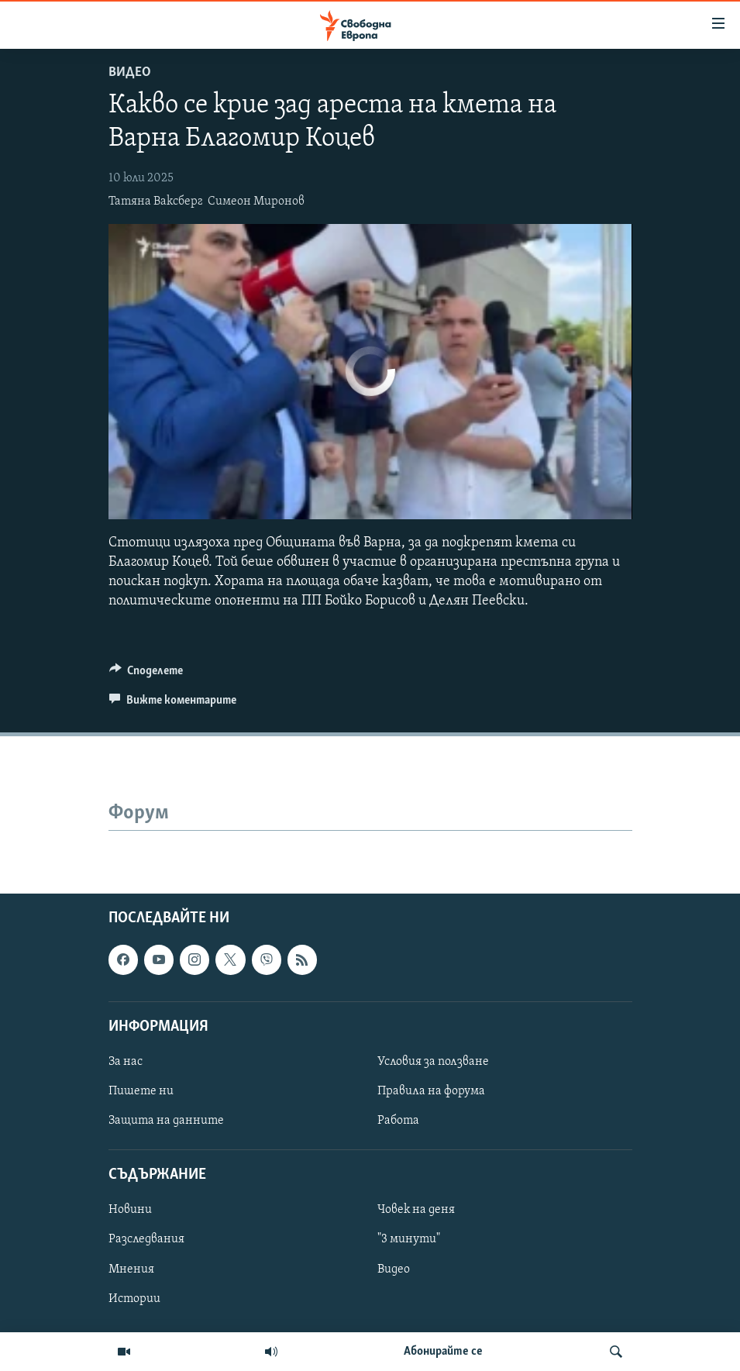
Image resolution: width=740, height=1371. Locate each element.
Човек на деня (416, 1210)
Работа (398, 1120)
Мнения (131, 1268)
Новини (130, 1210)
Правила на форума (431, 1091)
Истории (134, 1298)
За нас (125, 1061)
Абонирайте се (443, 1351)
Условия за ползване (433, 1061)
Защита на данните (166, 1120)
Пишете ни (141, 1091)
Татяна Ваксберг (155, 201)
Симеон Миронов (256, 201)
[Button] (146, 674)
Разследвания (146, 1239)
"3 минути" (408, 1239)
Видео (129, 72)
